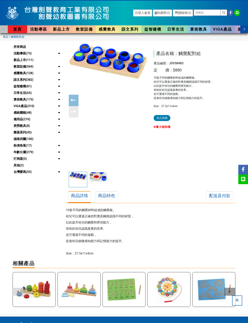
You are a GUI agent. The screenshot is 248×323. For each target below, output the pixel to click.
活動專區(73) (23, 53)
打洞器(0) (20, 159)
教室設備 (84, 29)
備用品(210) (22, 119)
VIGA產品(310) (24, 106)
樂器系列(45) (23, 132)
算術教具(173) (24, 99)
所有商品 (20, 47)
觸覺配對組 (17, 36)
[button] (4, 29)
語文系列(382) (24, 80)
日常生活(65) (23, 93)
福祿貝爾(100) (24, 139)
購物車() (183, 13)
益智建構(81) (23, 86)
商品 (5, 36)
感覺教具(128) (24, 73)
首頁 (17, 29)
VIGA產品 (222, 29)
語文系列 (130, 29)
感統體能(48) (23, 112)
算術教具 (198, 29)
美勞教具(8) (22, 126)
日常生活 (175, 29)
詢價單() (162, 13)
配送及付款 (219, 195)
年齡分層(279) (24, 152)
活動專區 (38, 29)
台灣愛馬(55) (23, 172)
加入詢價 (162, 117)
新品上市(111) (24, 60)
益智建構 (152, 29)
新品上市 (61, 29)
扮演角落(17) (23, 145)
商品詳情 (79, 195)
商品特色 (106, 195)
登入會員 (142, 13)
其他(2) (19, 165)
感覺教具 (107, 29)
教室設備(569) (24, 66)
